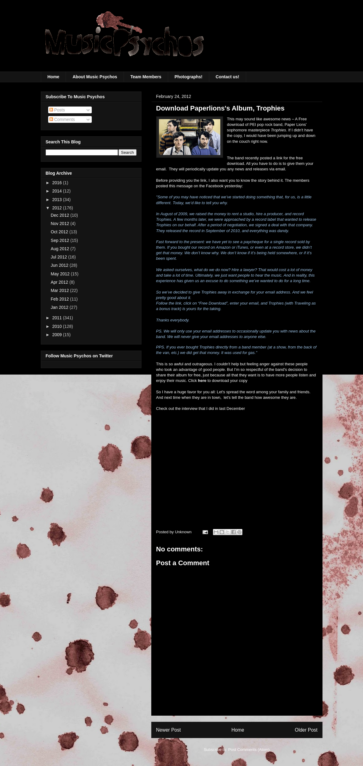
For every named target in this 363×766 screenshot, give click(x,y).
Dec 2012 (60, 215)
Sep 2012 (60, 240)
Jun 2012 (60, 265)
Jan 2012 (60, 307)
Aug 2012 (60, 248)
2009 (57, 334)
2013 (57, 199)
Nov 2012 (60, 223)
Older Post (306, 730)
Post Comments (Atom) (249, 749)
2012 (57, 207)
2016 (57, 182)
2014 (57, 191)
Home (54, 76)
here (202, 380)
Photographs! (189, 76)
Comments (62, 119)
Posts (57, 109)
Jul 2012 (59, 257)
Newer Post (168, 730)
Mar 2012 (60, 290)
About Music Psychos (94, 76)
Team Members (145, 76)
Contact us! (227, 76)
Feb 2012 (60, 299)
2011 (57, 317)
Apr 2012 (60, 282)
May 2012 (61, 273)
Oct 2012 (60, 231)
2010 (57, 326)
